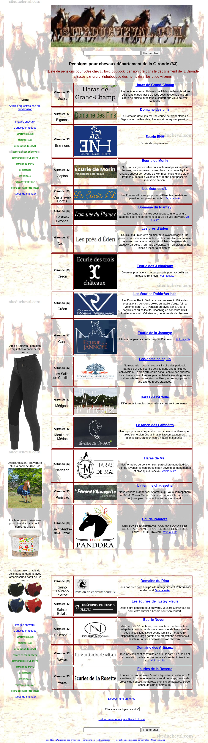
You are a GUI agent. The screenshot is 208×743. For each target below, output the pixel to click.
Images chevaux (25, 121)
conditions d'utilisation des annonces (63, 740)
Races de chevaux (25, 193)
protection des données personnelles (132, 740)
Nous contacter (158, 740)
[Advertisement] (25, 269)
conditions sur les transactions (96, 740)
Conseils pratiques (25, 127)
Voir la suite (173, 198)
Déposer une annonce (121, 698)
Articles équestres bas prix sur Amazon (25, 107)
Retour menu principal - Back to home (122, 719)
